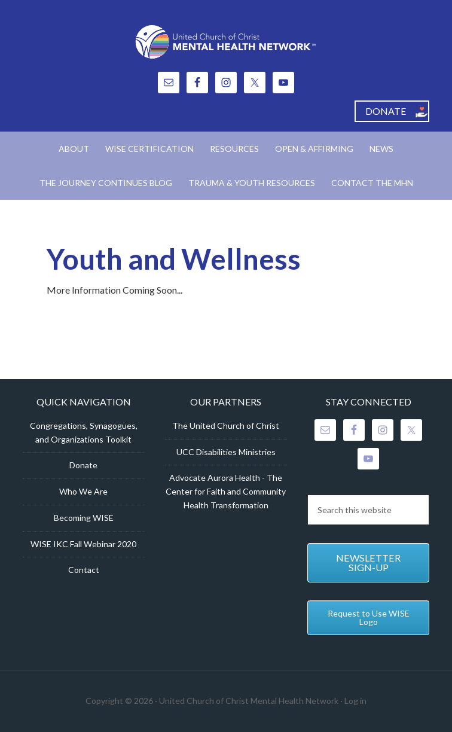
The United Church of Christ (225, 425)
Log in (355, 701)
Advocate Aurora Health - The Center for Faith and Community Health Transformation (226, 491)
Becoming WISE (84, 518)
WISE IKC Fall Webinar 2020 (83, 544)
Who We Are (83, 491)
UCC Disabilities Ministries (226, 452)
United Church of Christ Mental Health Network (226, 42)
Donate (83, 465)
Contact (83, 570)
